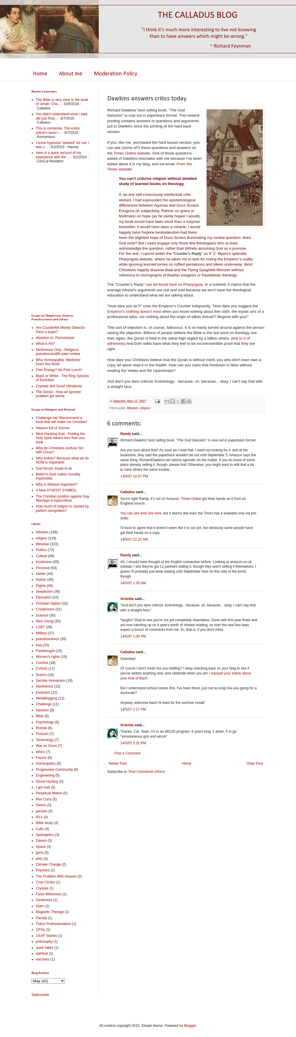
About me (70, 74)
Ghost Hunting (47, 781)
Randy (125, 434)
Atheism (132, 408)
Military (41, 633)
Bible (40, 716)
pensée (41, 811)
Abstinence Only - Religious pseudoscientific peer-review (58, 352)
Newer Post (118, 763)
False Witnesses (48, 894)
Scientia (127, 599)
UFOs (40, 930)
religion (145, 408)
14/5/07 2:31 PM (133, 743)
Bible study (44, 823)
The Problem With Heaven (56, 876)
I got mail (43, 787)
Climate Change (48, 864)
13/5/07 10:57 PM (134, 476)
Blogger (190, 1026)
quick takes (44, 948)
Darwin (41, 841)
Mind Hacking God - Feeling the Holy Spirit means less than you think (60, 438)
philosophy (44, 942)
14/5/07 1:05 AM (133, 583)
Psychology (45, 722)
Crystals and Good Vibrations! (59, 386)
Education (43, 597)
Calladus (127, 492)
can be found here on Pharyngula (174, 284)
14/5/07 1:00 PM (133, 636)
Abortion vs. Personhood (55, 338)
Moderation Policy (115, 74)
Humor (41, 580)
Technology (45, 740)
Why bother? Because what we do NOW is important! (62, 460)
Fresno (41, 758)
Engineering (45, 775)
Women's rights (48, 657)
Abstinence (44, 686)
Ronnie (41, 728)
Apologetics (45, 835)
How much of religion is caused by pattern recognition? (62, 508)
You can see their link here (140, 513)
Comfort (42, 663)
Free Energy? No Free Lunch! (59, 370)
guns (39, 852)
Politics (41, 550)
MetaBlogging (46, 698)
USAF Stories (46, 936)
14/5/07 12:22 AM (134, 539)
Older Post (254, 763)
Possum (42, 734)
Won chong (45, 621)
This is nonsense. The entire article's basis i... (58, 130)
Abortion (42, 710)
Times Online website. (132, 153)
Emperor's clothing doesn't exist (134, 311)
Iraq (39, 645)
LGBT (40, 627)
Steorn (41, 805)
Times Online (191, 499)
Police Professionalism (53, 924)
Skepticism (44, 591)
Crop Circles (45, 882)
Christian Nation (48, 603)
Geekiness (44, 900)
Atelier (41, 574)
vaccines (43, 959)
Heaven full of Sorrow (52, 428)
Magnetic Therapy (50, 912)
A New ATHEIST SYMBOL (56, 490)
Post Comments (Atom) (146, 772)
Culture (41, 556)
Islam (40, 906)
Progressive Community (54, 770)
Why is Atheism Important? (56, 484)
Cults (40, 829)
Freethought (45, 651)
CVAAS (41, 669)
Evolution (43, 692)
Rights (41, 586)
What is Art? (45, 344)
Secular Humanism (50, 681)
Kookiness (44, 562)
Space (41, 847)
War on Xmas (46, 746)
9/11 (39, 817)
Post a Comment (127, 753)
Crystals (42, 888)
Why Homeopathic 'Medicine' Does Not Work (58, 362)
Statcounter (40, 995)
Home (40, 74)
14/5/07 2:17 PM (133, 709)
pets (39, 859)
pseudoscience (47, 639)
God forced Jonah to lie (54, 468)
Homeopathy (46, 763)
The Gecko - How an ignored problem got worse (58, 394)
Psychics (43, 870)
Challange (44, 704)
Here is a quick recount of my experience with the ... (58, 155)
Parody (41, 918)
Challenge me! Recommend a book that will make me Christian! (61, 420)
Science (42, 615)
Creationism (45, 609)
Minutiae (42, 544)
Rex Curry (44, 799)
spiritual (42, 953)
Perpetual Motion (49, 793)
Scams (41, 675)
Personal (43, 568)
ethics (40, 752)
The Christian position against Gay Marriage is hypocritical (62, 498)
